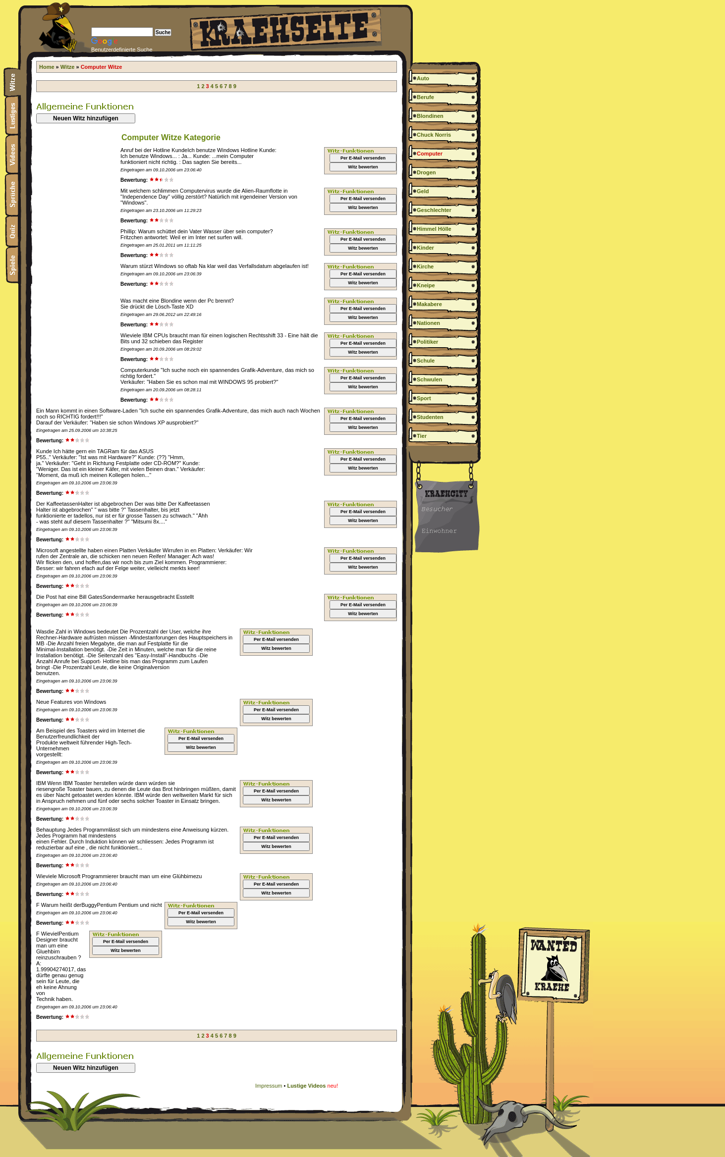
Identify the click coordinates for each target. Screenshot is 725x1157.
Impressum (268, 1086)
